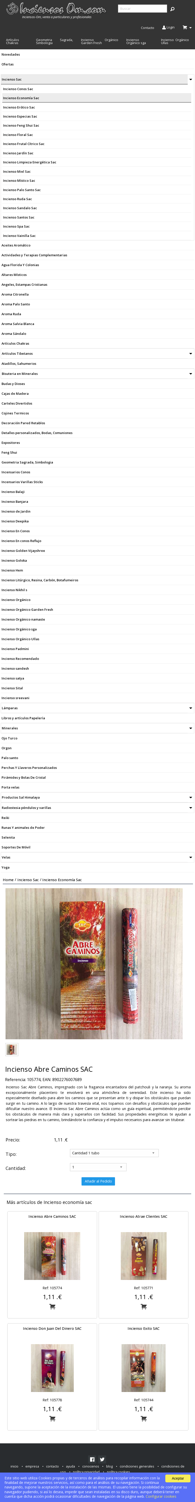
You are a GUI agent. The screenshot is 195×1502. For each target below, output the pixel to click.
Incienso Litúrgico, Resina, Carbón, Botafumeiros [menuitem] (40, 580)
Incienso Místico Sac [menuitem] (19, 180)
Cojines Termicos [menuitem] (15, 413)
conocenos (90, 1466)
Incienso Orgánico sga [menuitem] (136, 41)
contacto (52, 1466)
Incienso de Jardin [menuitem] (16, 511)
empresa (32, 1466)
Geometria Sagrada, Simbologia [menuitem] (54, 41)
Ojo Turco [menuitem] (9, 738)
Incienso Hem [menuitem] (12, 570)
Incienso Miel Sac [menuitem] (17, 171)
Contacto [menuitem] (147, 27)
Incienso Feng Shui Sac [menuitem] (21, 125)
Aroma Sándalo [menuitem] (14, 333)
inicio (14, 1466)
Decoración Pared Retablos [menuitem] (23, 423)
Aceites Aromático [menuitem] (16, 245)
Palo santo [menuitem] (10, 758)
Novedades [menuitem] (11, 54)
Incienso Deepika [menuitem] (15, 521)
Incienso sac (28, 879)
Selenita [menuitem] (8, 837)
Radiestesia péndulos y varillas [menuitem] (26, 807)
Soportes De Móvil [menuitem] (16, 847)
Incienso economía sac (62, 879)
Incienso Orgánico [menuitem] (16, 599)
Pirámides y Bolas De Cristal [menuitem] (24, 777)
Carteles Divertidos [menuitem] (17, 403)
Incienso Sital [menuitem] (12, 688)
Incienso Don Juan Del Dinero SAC (52, 1328)
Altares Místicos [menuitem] (14, 274)
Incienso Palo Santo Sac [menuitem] (22, 190)
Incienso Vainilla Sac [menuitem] (19, 235)
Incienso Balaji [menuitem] (13, 491)
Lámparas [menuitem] (10, 708)
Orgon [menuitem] (7, 748)
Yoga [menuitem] (6, 867)
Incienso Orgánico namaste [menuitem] (23, 619)
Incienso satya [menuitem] (13, 678)
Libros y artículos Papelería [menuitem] (23, 718)
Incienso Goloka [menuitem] (14, 560)
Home (8, 879)
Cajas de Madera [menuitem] (15, 393)
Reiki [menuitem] (5, 817)
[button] (172, 9)
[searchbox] (142, 9)
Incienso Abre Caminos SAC (52, 1216)
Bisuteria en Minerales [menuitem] (20, 373)
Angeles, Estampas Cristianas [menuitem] (24, 284)
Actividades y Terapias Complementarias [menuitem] (34, 255)
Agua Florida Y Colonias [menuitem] (20, 265)
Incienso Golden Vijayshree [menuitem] (23, 550)
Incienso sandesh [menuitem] (15, 668)
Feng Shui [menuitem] (9, 452)
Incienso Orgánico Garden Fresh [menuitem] (99, 41)
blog (109, 1466)
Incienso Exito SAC (144, 1328)
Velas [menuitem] (6, 857)
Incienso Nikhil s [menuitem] (14, 590)
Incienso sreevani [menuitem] (15, 698)
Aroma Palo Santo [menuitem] (16, 304)
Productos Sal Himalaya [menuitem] (21, 797)
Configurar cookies (161, 1496)
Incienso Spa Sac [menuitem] (16, 226)
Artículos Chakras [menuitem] (12, 41)
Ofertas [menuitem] (8, 64)
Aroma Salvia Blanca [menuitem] (18, 323)
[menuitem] (57, 10)
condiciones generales (137, 1466)
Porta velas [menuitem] (10, 787)
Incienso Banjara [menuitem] (15, 501)
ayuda (70, 1466)
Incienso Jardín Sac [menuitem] (18, 153)
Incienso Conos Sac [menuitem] (18, 89)
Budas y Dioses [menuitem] (13, 383)
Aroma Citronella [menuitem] (15, 294)
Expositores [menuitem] (11, 442)
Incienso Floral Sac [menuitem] (18, 134)
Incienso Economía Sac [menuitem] (21, 98)
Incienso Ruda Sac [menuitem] (17, 199)
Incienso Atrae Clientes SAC (143, 1216)
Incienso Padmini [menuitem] (15, 649)
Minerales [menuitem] (10, 728)
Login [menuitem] (168, 27)
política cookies (118, 1472)
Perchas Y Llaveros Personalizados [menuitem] (29, 767)
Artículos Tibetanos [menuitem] (17, 353)
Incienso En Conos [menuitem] (16, 531)
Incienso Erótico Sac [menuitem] (19, 107)
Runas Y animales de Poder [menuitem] (23, 827)
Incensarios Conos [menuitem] (16, 472)
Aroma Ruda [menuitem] (11, 314)
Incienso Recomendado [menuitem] (20, 658)
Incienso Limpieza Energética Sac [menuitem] (29, 162)
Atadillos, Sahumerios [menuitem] (19, 363)
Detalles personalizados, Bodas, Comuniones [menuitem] (37, 433)
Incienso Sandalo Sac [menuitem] (20, 208)
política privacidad (86, 1472)
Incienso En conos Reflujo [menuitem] (21, 541)
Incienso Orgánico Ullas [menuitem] (175, 41)
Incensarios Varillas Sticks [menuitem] (22, 482)
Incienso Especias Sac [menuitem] (20, 116)
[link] (92, 1459)
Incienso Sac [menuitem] (12, 79)
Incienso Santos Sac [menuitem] (18, 217)
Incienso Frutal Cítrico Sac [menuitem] (24, 143)
